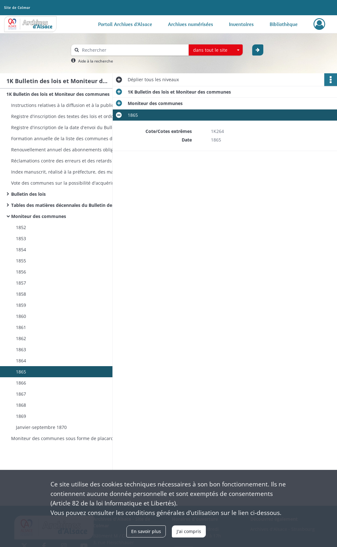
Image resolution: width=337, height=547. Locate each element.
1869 (21, 416)
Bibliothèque (284, 24)
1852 (21, 227)
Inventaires (241, 24)
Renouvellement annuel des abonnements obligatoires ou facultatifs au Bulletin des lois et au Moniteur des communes (74, 150)
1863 (21, 349)
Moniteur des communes (38, 216)
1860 (21, 316)
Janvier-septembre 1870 (41, 427)
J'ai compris (189, 531)
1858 (21, 294)
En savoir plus (146, 531)
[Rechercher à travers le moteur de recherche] (133, 50)
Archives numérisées (190, 24)
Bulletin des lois (28, 194)
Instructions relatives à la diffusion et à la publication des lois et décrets (74, 105)
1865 (21, 372)
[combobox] (216, 50)
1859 (21, 305)
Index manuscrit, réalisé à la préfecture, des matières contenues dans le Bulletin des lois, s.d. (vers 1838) (74, 172)
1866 (21, 383)
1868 (21, 405)
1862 (21, 338)
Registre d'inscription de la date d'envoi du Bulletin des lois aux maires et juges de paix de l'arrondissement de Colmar (74, 127)
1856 (21, 272)
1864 (21, 361)
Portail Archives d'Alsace (125, 24)
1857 (21, 283)
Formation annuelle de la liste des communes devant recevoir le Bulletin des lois (74, 138)
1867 (21, 394)
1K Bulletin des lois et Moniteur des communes (58, 94)
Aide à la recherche (95, 61)
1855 (21, 261)
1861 (21, 327)
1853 (21, 238)
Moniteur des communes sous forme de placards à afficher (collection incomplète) (74, 438)
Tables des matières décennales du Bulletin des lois (67, 205)
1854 (21, 250)
